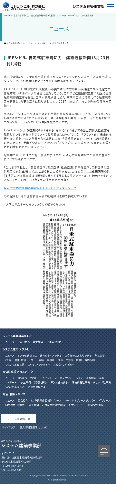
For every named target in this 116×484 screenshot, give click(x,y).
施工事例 (100, 355)
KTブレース (105, 400)
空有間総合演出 (95, 378)
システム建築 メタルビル (17, 349)
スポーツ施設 (65, 360)
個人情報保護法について (33, 427)
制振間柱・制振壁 (14, 405)
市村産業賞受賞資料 (53, 405)
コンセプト (46, 378)
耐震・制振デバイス (14, 394)
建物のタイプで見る (51, 355)
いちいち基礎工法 (14, 364)
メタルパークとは (27, 378)
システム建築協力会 (18, 419)
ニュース (36, 43)
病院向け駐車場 (102, 382)
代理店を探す (53, 342)
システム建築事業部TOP (17, 336)
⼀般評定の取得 (94, 405)
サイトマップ (8, 427)
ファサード (10, 382)
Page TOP (104, 451)
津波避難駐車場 (81, 382)
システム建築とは (27, 355)
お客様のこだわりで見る (78, 355)
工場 (8, 360)
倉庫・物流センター (24, 360)
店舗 (41, 360)
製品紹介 (90, 360)
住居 (78, 360)
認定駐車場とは (36, 387)
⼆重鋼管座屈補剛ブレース (46, 400)
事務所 (51, 360)
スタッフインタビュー (39, 364)
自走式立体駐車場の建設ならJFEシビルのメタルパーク (40, 188)
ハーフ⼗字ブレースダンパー (80, 400)
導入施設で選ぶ (59, 382)
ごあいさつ (24, 342)
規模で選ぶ (41, 382)
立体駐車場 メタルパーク (18, 372)
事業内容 (38, 342)
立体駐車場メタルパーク (19, 43)
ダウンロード (75, 405)
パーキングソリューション (69, 378)
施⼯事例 (34, 405)
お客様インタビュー (63, 364)
